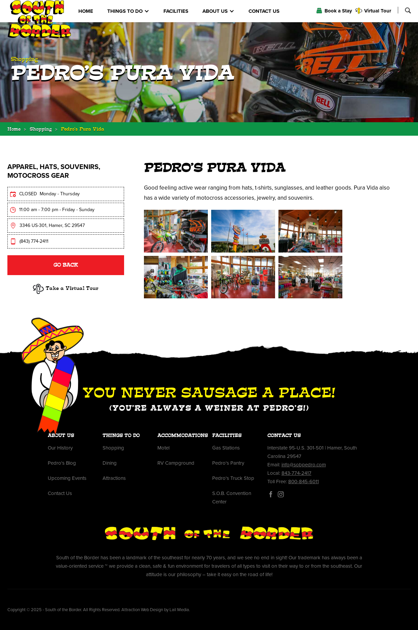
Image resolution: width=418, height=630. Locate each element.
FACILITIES (175, 11)
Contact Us (60, 493)
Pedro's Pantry (228, 463)
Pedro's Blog (62, 463)
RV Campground (175, 463)
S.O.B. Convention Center (231, 497)
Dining (110, 463)
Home (14, 130)
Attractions (114, 478)
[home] (39, 19)
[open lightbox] (176, 231)
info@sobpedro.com (303, 465)
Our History (60, 448)
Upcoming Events (67, 478)
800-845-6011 (303, 481)
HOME (85, 11)
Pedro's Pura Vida (82, 130)
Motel (163, 448)
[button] (128, 11)
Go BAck (65, 265)
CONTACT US (264, 11)
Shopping (41, 130)
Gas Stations (226, 448)
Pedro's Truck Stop (233, 478)
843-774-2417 (296, 473)
